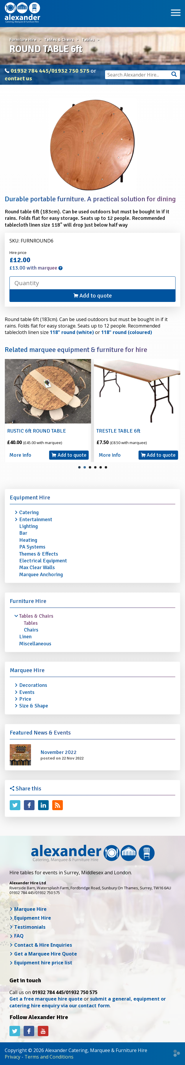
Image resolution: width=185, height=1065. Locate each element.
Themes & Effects (38, 554)
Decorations (33, 685)
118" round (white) (72, 332)
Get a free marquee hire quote (46, 999)
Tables (31, 623)
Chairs (31, 630)
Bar (23, 533)
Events (27, 692)
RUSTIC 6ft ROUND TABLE (36, 431)
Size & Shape (33, 705)
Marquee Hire (27, 670)
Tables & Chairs (36, 616)
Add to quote (92, 295)
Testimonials (27, 927)
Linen (25, 636)
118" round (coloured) (126, 332)
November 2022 (58, 752)
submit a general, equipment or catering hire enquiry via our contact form (87, 1002)
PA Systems (32, 547)
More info (20, 455)
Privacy (12, 1057)
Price (25, 699)
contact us (18, 78)
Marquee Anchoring (41, 574)
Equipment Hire (30, 497)
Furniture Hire (28, 601)
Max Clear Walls (37, 567)
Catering (29, 512)
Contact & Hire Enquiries (40, 945)
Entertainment (35, 519)
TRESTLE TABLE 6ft (118, 431)
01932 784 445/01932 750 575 (50, 70)
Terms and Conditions (48, 1057)
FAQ (16, 936)
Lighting (28, 526)
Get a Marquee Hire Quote (43, 954)
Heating (28, 540)
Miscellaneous (35, 643)
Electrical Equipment (43, 560)
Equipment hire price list (40, 962)
